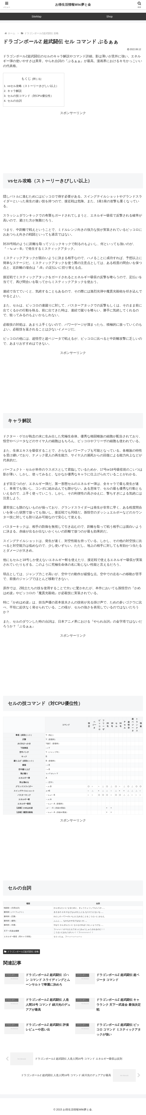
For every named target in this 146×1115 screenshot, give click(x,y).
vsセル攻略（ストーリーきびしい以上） (33, 85)
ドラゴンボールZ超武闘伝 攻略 (21, 951)
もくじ (26, 78)
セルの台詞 (14, 100)
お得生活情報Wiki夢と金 (73, 4)
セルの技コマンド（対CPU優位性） (30, 95)
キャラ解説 (14, 90)
